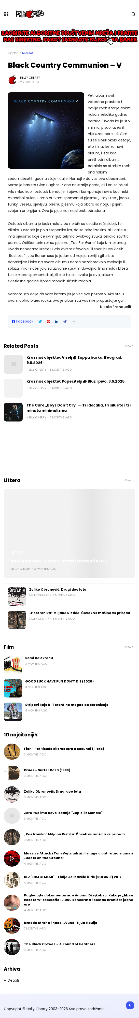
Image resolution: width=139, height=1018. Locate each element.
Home (13, 52)
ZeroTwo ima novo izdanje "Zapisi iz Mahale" (63, 813)
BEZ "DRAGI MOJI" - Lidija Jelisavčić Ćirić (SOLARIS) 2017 (72, 877)
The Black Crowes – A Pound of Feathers (59, 944)
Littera (17, 553)
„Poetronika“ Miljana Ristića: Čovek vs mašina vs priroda (79, 613)
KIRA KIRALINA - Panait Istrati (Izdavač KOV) (59, 561)
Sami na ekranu (39, 658)
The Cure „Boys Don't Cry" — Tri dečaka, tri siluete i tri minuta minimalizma (78, 408)
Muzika (27, 53)
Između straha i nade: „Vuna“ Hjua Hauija (60, 923)
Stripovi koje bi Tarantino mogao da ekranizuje (66, 705)
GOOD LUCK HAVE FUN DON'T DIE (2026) (59, 681)
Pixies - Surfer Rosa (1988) (47, 770)
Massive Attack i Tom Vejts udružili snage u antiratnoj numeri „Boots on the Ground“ (78, 855)
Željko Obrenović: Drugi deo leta (57, 589)
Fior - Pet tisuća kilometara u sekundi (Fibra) (64, 749)
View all (130, 346)
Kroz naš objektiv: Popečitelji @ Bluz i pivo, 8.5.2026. (76, 381)
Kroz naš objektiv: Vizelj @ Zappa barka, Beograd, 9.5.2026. (74, 360)
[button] (74, 321)
